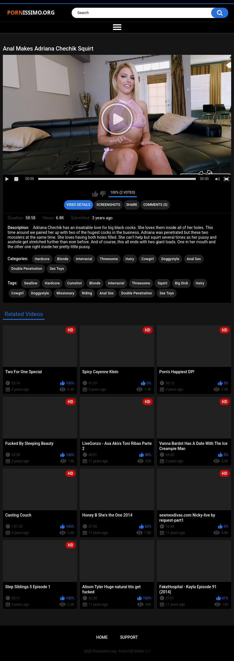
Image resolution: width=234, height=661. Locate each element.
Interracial (84, 259)
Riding (87, 293)
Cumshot (74, 283)
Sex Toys (57, 269)
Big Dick (181, 283)
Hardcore (42, 259)
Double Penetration (26, 269)
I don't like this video (103, 194)
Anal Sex (194, 259)
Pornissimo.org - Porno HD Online (118, 651)
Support (129, 637)
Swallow (30, 283)
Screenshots (108, 205)
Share (131, 205)
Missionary (65, 293)
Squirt (162, 283)
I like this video (95, 194)
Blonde (62, 259)
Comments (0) (155, 205)
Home (102, 637)
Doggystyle (170, 259)
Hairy (130, 259)
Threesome (109, 259)
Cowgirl (148, 259)
